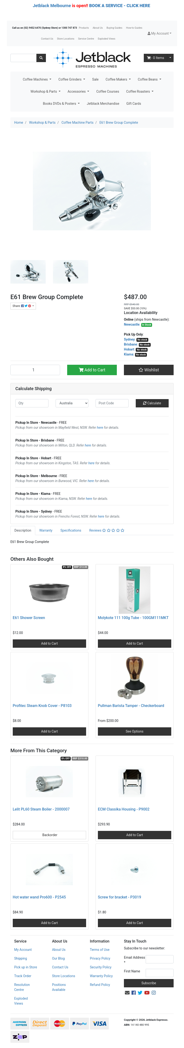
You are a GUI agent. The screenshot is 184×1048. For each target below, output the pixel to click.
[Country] (72, 403)
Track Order (22, 976)
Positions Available (59, 987)
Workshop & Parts (44, 91)
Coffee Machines (35, 79)
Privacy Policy (100, 958)
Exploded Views (106, 38)
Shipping (20, 958)
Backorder (49, 835)
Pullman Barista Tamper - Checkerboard (131, 705)
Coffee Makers (117, 79)
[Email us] (127, 993)
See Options (134, 731)
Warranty (46, 530)
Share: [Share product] (22, 306)
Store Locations (65, 38)
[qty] (31, 403)
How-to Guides (134, 27)
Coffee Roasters (138, 91)
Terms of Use (100, 950)
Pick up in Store (25, 967)
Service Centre (86, 38)
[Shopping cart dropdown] (170, 58)
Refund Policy (100, 985)
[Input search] (23, 58)
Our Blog (58, 958)
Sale (95, 79)
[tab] (22, 530)
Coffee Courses (107, 91)
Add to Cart (92, 370)
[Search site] (41, 58)
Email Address (134, 960)
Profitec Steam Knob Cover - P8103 (42, 705)
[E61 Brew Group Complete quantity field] (35, 370)
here (100, 427)
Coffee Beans (148, 79)
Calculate (152, 403)
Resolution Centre (22, 987)
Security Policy (100, 967)
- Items (155, 58)
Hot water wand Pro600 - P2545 (39, 897)
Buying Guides (115, 27)
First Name (132, 971)
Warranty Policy (101, 976)
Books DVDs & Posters (60, 103)
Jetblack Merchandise (103, 103)
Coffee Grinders (70, 79)
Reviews (106, 530)
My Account (23, 950)
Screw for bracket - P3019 (119, 897)
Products (84, 27)
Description (22, 530)
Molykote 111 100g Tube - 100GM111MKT (133, 617)
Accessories (77, 91)
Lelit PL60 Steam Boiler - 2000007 (41, 809)
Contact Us (47, 38)
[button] (159, 33)
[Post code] (112, 403)
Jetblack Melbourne (52, 5)
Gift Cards (133, 103)
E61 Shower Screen (29, 617)
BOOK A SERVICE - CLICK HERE (119, 5)
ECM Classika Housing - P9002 (123, 809)
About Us (98, 27)
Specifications (70, 530)
